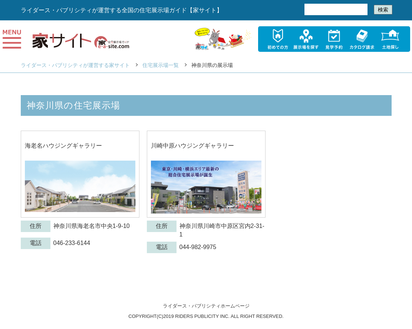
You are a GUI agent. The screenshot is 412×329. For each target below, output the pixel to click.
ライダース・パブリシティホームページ (206, 306)
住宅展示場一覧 (160, 65)
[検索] (335, 9)
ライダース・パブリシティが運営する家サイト (75, 65)
